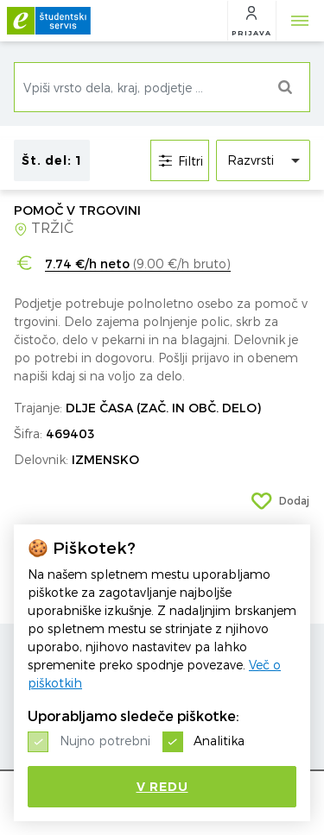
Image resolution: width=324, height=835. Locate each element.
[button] (251, 20)
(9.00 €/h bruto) (138, 264)
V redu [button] (162, 786)
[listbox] (263, 160)
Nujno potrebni (105, 740)
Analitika (219, 740)
